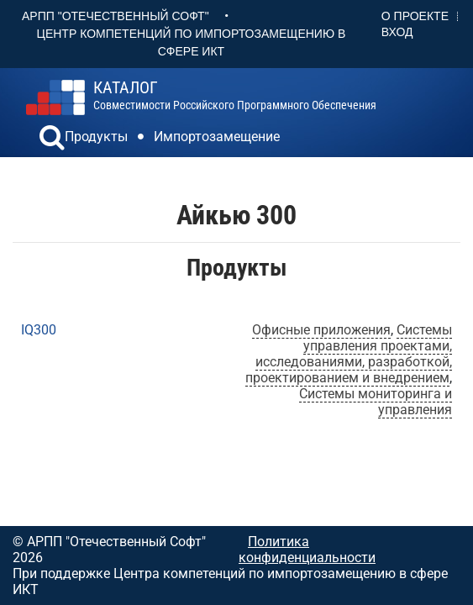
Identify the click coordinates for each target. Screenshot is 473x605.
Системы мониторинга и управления (375, 402)
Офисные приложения (321, 330)
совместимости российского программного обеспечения (234, 96)
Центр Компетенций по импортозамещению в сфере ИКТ (191, 42)
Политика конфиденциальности (307, 550)
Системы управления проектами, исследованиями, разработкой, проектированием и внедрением (348, 354)
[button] (52, 139)
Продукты (96, 137)
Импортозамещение (217, 137)
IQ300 (38, 330)
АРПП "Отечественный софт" (115, 16)
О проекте (415, 16)
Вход (397, 32)
